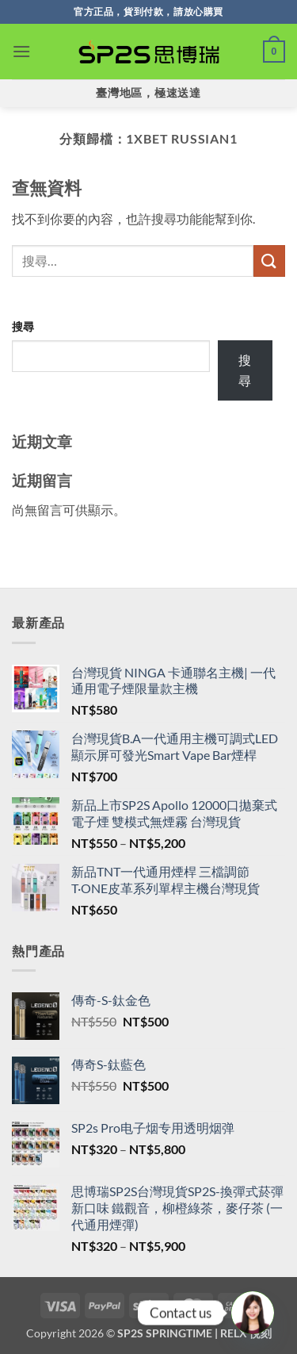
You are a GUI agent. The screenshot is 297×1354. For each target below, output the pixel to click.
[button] (21, 51)
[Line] (252, 1312)
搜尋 (23, 326)
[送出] (269, 260)
